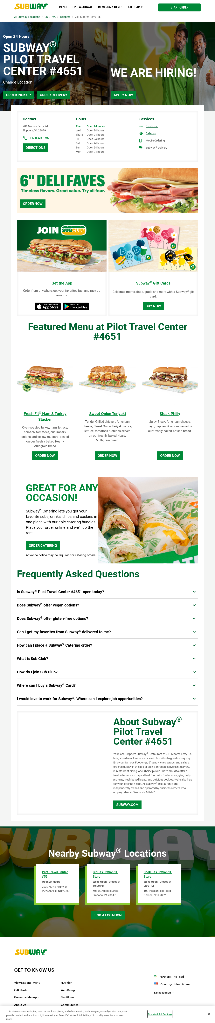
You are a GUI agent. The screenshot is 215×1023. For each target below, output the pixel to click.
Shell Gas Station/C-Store (158, 874)
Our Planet (68, 997)
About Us (20, 1005)
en (162, 992)
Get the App (62, 283)
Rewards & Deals (110, 7)
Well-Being (68, 990)
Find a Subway (82, 7)
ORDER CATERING (43, 545)
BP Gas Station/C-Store (105, 874)
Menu (63, 7)
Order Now (33, 204)
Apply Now (123, 95)
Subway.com (127, 805)
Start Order (179, 7)
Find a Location (108, 915)
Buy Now (153, 306)
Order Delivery (53, 95)
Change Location (17, 82)
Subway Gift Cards (153, 283)
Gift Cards (135, 7)
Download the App (26, 997)
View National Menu (27, 983)
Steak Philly (170, 413)
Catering (151, 133)
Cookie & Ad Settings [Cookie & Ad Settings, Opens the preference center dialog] (160, 1014)
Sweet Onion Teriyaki (107, 413)
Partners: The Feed (171, 977)
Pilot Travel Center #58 (55, 874)
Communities (69, 1005)
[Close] (209, 1014)
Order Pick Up (18, 95)
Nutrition (67, 983)
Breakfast (152, 126)
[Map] (61, 763)
